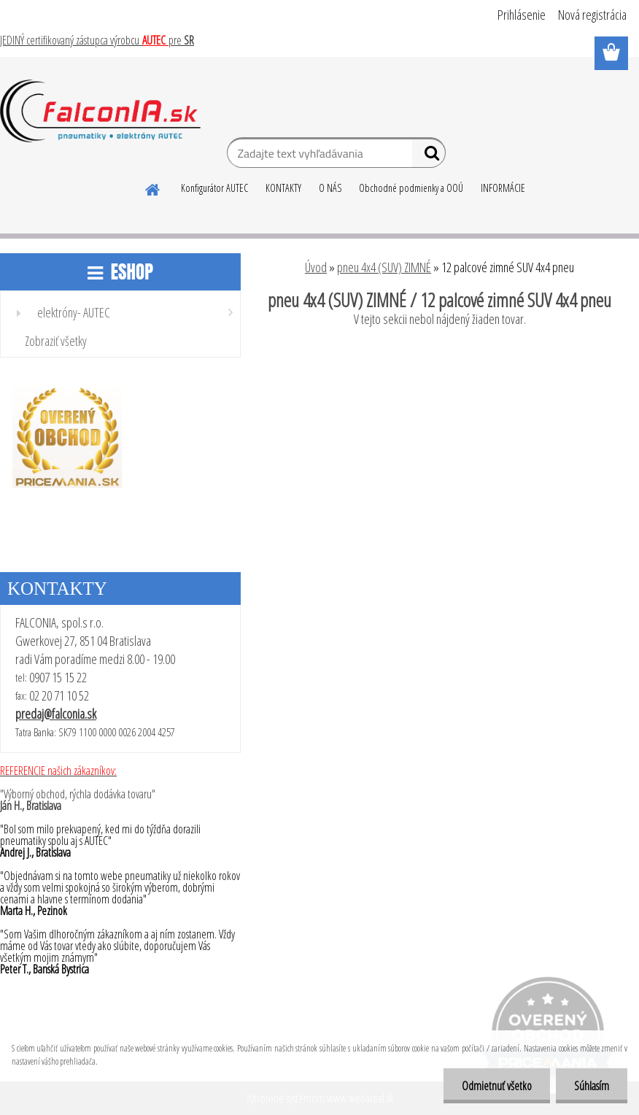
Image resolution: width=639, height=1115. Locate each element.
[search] (428, 156)
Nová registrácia (592, 14)
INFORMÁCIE (503, 188)
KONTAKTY (283, 188)
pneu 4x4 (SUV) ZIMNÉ (384, 267)
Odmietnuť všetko (497, 1086)
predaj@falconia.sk (55, 713)
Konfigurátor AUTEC (214, 188)
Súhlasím (591, 1086)
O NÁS (330, 188)
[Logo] (100, 110)
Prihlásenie (521, 14)
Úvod (316, 267)
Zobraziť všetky (56, 341)
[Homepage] (153, 187)
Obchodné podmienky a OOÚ (411, 188)
